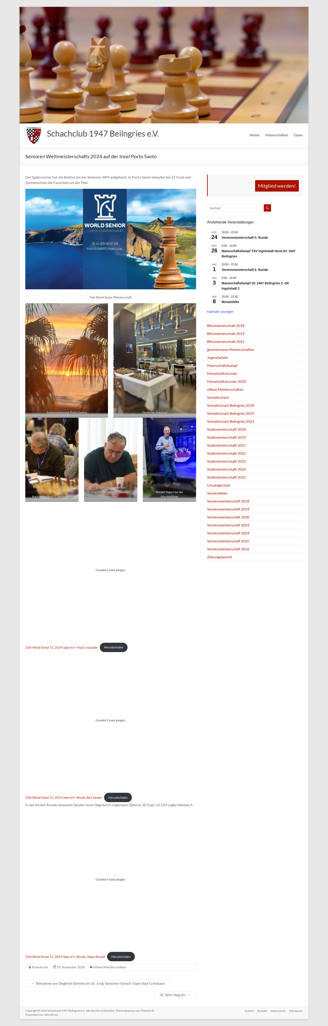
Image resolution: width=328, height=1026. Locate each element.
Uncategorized (218, 485)
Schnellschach (218, 397)
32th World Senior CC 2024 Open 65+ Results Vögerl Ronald (65, 957)
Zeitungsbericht (219, 557)
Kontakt (262, 1010)
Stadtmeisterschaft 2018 (226, 429)
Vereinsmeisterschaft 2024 (228, 533)
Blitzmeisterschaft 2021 (225, 341)
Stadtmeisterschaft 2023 (226, 461)
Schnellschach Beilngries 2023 (230, 421)
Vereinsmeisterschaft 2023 (228, 525)
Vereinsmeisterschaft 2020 (228, 517)
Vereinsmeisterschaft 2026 (228, 549)
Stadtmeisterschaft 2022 (226, 453)
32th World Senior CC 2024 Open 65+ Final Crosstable (61, 647)
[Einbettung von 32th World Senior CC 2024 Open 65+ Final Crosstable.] (110, 570)
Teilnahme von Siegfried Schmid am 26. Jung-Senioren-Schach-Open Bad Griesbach (98, 983)
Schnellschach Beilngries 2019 (230, 413)
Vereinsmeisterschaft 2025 (228, 541)
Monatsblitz (230, 302)
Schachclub (40, 967)
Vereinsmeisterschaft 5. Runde (245, 237)
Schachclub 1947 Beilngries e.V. (103, 133)
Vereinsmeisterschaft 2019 (228, 509)
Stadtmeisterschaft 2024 (226, 469)
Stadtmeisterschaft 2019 (226, 437)
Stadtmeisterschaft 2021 (226, 445)
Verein (254, 135)
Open (298, 135)
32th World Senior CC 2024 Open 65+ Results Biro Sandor (63, 797)
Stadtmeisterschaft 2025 (226, 477)
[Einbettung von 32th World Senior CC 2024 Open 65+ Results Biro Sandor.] (110, 720)
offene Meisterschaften (109, 967)
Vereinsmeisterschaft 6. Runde (245, 270)
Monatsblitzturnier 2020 (226, 381)
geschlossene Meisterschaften (230, 349)
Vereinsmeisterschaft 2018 (228, 501)
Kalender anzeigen (220, 312)
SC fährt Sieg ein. (175, 994)
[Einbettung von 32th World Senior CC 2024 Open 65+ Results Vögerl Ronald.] (110, 879)
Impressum (296, 1010)
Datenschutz (278, 1010)
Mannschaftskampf (222, 365)
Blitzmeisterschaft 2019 (225, 333)
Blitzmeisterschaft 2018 (225, 325)
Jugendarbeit (217, 357)
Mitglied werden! (277, 186)
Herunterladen (113, 647)
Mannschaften (276, 135)
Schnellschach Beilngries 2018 (230, 405)
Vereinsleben (217, 493)
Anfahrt (249, 1010)
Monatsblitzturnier (222, 373)
